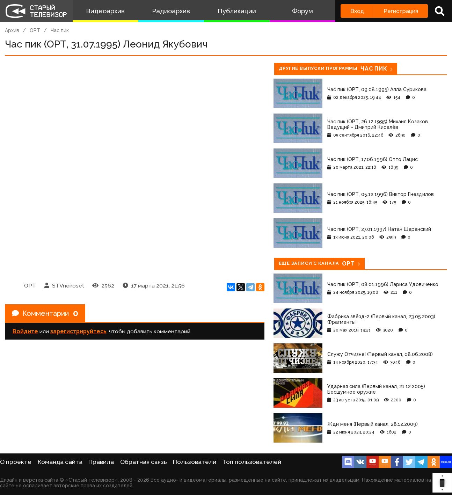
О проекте (15, 461)
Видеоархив (105, 11)
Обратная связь (143, 461)
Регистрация (401, 11)
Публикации (237, 11)
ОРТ (35, 30)
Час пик (60, 30)
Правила (101, 461)
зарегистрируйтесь (78, 331)
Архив (12, 30)
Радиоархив (171, 11)
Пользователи (194, 461)
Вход (357, 11)
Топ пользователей (252, 461)
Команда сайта (60, 461)
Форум (302, 11)
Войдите (25, 331)
